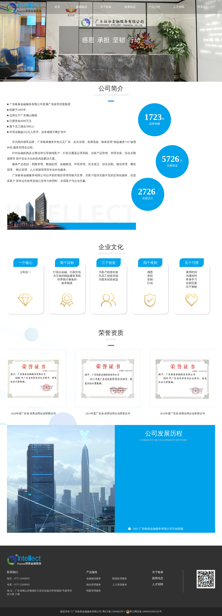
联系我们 (202, 6)
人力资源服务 (119, 584)
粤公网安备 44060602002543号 (146, 611)
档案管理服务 (93, 590)
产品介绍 (154, 6)
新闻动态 (157, 578)
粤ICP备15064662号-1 (114, 611)
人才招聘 (178, 6)
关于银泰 (105, 6)
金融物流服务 (93, 578)
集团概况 (81, 6)
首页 (57, 6)
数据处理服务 (119, 578)
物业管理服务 (93, 584)
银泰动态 (130, 6)
